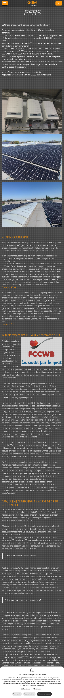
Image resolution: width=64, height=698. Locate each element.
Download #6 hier (9, 287)
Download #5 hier (9, 324)
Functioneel (26, 689)
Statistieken (37, 689)
